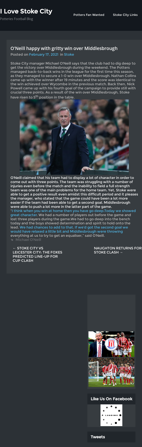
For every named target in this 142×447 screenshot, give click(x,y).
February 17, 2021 (43, 54)
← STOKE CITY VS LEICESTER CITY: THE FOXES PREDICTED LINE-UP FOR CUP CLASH (37, 254)
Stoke (69, 54)
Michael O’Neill (28, 240)
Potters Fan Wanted (88, 15)
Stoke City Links (125, 15)
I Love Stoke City (26, 11)
